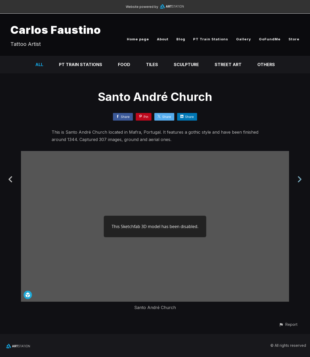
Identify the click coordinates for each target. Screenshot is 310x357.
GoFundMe (270, 39)
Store (294, 39)
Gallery (243, 39)
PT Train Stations (210, 39)
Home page (138, 39)
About (162, 39)
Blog (180, 39)
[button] (288, 324)
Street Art (228, 64)
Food (124, 64)
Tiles (152, 64)
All (39, 64)
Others (266, 64)
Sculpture (186, 64)
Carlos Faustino (55, 29)
